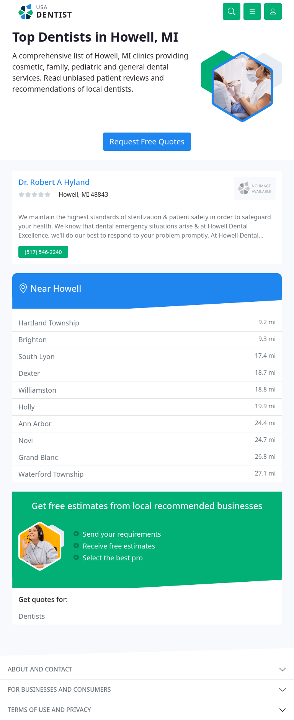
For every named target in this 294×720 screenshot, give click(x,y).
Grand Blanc (147, 457)
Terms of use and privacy (49, 709)
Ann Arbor (147, 423)
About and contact (40, 669)
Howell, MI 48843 (83, 194)
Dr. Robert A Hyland (54, 182)
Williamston (147, 390)
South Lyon (147, 356)
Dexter (147, 373)
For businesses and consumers (59, 689)
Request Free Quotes (147, 141)
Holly (147, 406)
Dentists (31, 616)
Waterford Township (147, 474)
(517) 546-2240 (43, 252)
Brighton (147, 339)
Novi (147, 440)
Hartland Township (147, 322)
